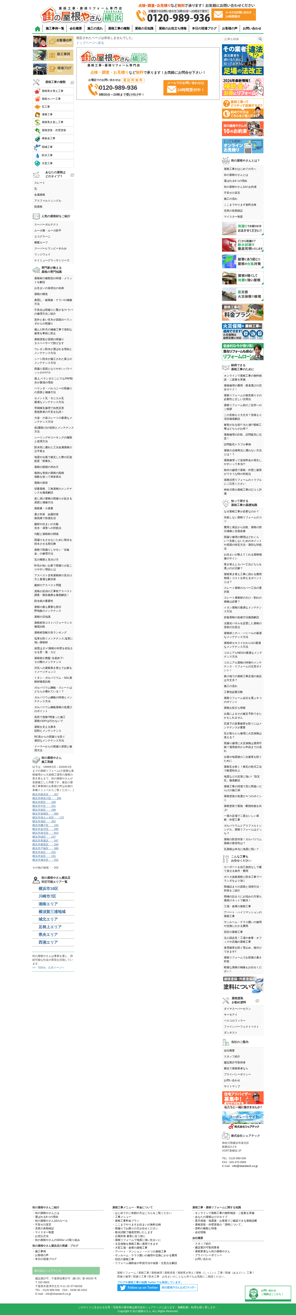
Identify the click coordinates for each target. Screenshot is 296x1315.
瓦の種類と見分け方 (46, 559)
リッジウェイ (42, 254)
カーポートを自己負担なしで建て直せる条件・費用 (243, 868)
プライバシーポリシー (237, 1074)
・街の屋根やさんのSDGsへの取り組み (56, 1239)
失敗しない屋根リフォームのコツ (243, 519)
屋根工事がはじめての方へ (240, 168)
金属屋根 (39, 194)
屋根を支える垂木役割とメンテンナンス (47, 728)
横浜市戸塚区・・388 (45, 848)
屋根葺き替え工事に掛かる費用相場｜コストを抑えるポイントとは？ (243, 578)
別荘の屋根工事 (233, 931)
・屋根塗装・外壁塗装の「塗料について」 (218, 1224)
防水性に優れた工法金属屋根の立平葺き (53, 449)
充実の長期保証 (233, 210)
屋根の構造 (41, 294)
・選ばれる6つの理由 (45, 1216)
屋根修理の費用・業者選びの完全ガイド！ (243, 387)
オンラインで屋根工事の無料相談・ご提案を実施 (243, 377)
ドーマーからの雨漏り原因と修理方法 (53, 748)
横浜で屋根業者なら (236, 1068)
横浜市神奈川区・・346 (46, 798)
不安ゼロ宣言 (232, 192)
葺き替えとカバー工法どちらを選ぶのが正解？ (243, 566)
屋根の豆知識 (144, 28)
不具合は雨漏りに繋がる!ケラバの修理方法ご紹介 (53, 311)
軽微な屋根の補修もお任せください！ (243, 969)
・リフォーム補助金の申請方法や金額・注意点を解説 (144, 1263)
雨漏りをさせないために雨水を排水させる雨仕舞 (53, 541)
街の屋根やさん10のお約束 (240, 186)
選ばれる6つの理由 (235, 180)
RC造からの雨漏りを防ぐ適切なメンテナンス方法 (49, 738)
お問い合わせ (252, 28)
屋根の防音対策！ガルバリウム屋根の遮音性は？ (243, 841)
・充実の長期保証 (43, 1228)
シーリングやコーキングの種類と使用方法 (53, 439)
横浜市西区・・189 (44, 802)
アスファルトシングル (47, 200)
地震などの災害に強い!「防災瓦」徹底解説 (242, 778)
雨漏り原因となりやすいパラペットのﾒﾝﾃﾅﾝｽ (53, 370)
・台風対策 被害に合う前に (128, 1236)
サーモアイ (230, 1014)
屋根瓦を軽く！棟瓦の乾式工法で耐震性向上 (243, 768)
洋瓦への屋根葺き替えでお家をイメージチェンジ (53, 669)
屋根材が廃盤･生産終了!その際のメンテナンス (48, 660)
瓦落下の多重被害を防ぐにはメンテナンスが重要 (243, 725)
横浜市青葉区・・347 (45, 840)
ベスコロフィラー (235, 1020)
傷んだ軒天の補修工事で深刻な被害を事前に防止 (53, 331)
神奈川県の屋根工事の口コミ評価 (243, 491)
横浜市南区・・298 (44, 809)
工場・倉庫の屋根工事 (237, 906)
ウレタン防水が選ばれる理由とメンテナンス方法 (53, 351)
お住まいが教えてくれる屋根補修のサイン (243, 556)
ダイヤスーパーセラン (237, 1008)
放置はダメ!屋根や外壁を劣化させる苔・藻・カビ (53, 650)
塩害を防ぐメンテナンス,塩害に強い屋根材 (53, 640)
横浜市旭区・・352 (44, 821)
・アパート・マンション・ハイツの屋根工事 (139, 1251)
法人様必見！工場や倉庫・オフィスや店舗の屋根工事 (243, 939)
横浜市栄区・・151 (44, 856)
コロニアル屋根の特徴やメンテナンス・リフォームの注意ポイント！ (243, 666)
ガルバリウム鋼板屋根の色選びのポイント (53, 709)
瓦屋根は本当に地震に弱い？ (241, 849)
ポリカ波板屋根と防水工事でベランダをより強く (243, 878)
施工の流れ (95, 28)
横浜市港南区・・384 (45, 813)
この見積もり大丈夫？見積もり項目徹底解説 (243, 416)
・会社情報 (199, 1232)
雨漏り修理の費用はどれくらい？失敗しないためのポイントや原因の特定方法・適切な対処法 (243, 542)
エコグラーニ (42, 236)
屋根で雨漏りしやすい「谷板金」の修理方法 (51, 551)
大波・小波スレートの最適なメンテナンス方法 (53, 419)
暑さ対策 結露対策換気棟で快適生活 (46, 516)
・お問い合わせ (201, 1259)
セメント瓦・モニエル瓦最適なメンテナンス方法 (49, 400)
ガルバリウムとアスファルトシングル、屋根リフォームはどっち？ (243, 829)
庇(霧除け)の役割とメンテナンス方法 (54, 429)
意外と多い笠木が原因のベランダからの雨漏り (53, 321)
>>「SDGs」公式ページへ (48, 967)
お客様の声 (229, 28)
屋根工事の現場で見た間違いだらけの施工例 (243, 788)
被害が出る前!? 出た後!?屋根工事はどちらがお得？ (243, 426)
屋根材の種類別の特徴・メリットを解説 (53, 280)
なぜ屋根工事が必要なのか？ (241, 511)
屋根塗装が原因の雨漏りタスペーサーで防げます (49, 341)
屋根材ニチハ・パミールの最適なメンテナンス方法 (243, 635)
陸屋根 (38, 206)
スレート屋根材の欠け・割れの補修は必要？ (243, 599)
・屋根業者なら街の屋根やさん (211, 1251)
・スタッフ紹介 (201, 1243)
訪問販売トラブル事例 (237, 444)
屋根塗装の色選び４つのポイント (243, 798)
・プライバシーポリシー (207, 1255)
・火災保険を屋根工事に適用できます (135, 1243)
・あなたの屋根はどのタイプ (209, 1216)
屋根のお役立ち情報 (173, 28)
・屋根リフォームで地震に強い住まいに (136, 1239)
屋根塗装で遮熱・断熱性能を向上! (243, 807)
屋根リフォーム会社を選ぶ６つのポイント (243, 699)
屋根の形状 (41, 482)
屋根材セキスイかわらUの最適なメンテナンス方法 (242, 644)
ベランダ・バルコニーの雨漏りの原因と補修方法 (53, 390)
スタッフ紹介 (232, 1056)
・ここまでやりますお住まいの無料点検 (136, 1224)
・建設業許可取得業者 (205, 1247)
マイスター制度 (233, 216)
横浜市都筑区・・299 (45, 844)
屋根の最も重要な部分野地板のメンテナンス (47, 608)
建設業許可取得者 (235, 1062)
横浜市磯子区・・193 (45, 825)
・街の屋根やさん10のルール (50, 1220)
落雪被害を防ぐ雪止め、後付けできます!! (243, 949)
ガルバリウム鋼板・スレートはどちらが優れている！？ (53, 689)
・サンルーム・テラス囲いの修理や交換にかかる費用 (144, 1255)
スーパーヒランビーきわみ (50, 248)
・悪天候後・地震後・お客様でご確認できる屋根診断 (224, 1220)
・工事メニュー (121, 1216)
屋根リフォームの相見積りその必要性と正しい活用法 (243, 397)
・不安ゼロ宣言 (41, 1224)
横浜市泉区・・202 (44, 852)
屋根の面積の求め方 (46, 466)
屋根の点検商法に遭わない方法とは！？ (243, 452)
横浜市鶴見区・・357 (45, 794)
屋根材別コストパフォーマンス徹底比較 (53, 624)
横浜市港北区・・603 (45, 832)
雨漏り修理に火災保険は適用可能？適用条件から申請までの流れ (243, 747)
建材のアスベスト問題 (47, 585)
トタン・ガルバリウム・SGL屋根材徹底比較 (53, 679)
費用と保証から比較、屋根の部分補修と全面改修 (243, 529)
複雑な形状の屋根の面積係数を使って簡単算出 (49, 474)
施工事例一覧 (55, 28)
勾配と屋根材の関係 (46, 533)
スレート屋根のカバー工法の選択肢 (243, 589)
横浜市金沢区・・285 (45, 829)
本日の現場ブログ (204, 28)
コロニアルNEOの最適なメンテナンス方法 (243, 654)
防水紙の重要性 (43, 600)
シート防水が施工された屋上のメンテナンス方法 (53, 360)
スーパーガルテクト (46, 224)
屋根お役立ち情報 (235, 707)
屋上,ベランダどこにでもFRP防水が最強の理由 (53, 380)
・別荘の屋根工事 (123, 1259)
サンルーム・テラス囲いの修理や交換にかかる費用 (243, 923)
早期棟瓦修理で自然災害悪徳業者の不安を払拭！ (49, 409)
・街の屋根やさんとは (45, 1212)
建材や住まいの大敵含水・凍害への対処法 (47, 526)
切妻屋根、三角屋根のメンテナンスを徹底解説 (53, 490)
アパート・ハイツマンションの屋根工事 (243, 914)
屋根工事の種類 (119, 28)
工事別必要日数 (233, 692)
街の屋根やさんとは (236, 174)
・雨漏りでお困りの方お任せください (135, 1228)
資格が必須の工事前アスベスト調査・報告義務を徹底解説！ (53, 593)
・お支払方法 (40, 1236)
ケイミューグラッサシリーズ (51, 260)
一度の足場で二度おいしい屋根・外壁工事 (241, 817)
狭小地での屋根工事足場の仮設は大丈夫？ (243, 678)
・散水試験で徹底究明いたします (132, 1232)
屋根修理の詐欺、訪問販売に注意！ (243, 436)
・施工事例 (39, 1251)
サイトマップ (232, 1086)
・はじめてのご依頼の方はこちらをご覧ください (142, 1212)
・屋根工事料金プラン (125, 1220)
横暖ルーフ (41, 242)
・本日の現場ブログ (44, 1259)
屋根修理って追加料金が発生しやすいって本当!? (243, 462)
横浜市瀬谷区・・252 (45, 859)
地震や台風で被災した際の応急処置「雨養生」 (53, 459)
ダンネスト (230, 1032)
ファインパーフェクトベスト (241, 1026)
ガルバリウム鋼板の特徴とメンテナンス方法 (53, 699)
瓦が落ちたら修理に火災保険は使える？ (243, 735)
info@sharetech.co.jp (245, 1166)
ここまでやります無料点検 (240, 204)
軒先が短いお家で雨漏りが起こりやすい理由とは (53, 567)
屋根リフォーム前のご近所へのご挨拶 (243, 407)
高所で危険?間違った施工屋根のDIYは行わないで (50, 718)
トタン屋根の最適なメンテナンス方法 (243, 609)
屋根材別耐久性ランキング (50, 632)
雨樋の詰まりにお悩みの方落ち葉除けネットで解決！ (243, 898)
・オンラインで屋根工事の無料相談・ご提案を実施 (223, 1212)
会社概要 (76, 28)
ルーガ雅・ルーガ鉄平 (47, 230)
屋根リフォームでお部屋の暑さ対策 (243, 959)
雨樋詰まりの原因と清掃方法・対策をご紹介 (243, 888)
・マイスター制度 (43, 1232)
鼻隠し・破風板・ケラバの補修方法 (53, 301)
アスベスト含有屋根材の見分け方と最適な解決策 (53, 577)
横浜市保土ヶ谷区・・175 (48, 817)
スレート (39, 182)
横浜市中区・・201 (44, 805)
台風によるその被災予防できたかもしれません (243, 715)
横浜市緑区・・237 (44, 836)
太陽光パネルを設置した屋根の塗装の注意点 (243, 625)
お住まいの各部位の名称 (49, 288)
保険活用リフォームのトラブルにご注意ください (243, 481)
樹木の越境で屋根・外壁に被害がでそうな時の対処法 (243, 471)
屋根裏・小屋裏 (43, 508)
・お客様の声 (40, 1255)
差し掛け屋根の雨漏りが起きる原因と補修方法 (53, 500)
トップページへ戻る (90, 42)
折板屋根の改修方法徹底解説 (241, 617)
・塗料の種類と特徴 (204, 1228)
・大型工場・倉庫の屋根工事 (129, 1247)
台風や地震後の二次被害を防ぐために (243, 758)
